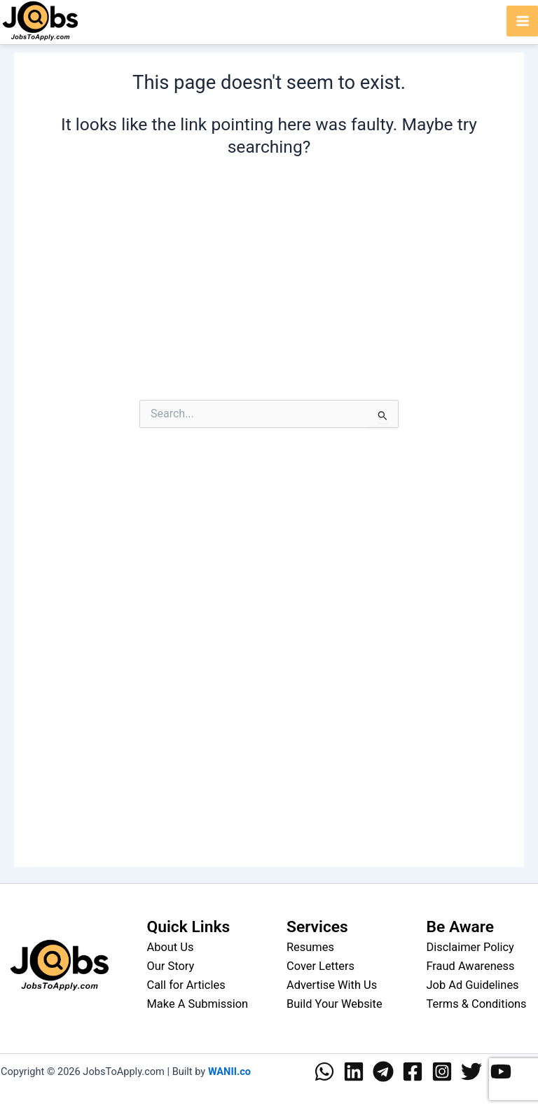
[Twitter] (471, 1071)
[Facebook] (412, 1071)
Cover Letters (320, 966)
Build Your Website (334, 1004)
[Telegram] (383, 1071)
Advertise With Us (332, 985)
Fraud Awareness (471, 966)
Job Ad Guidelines (473, 985)
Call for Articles (186, 985)
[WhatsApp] (324, 1071)
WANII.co (229, 1071)
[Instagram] (442, 1071)
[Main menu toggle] (522, 21)
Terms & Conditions (477, 1004)
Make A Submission (198, 1004)
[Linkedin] (353, 1071)
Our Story (171, 966)
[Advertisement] (269, 291)
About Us (170, 947)
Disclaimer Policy (470, 947)
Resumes (310, 947)
